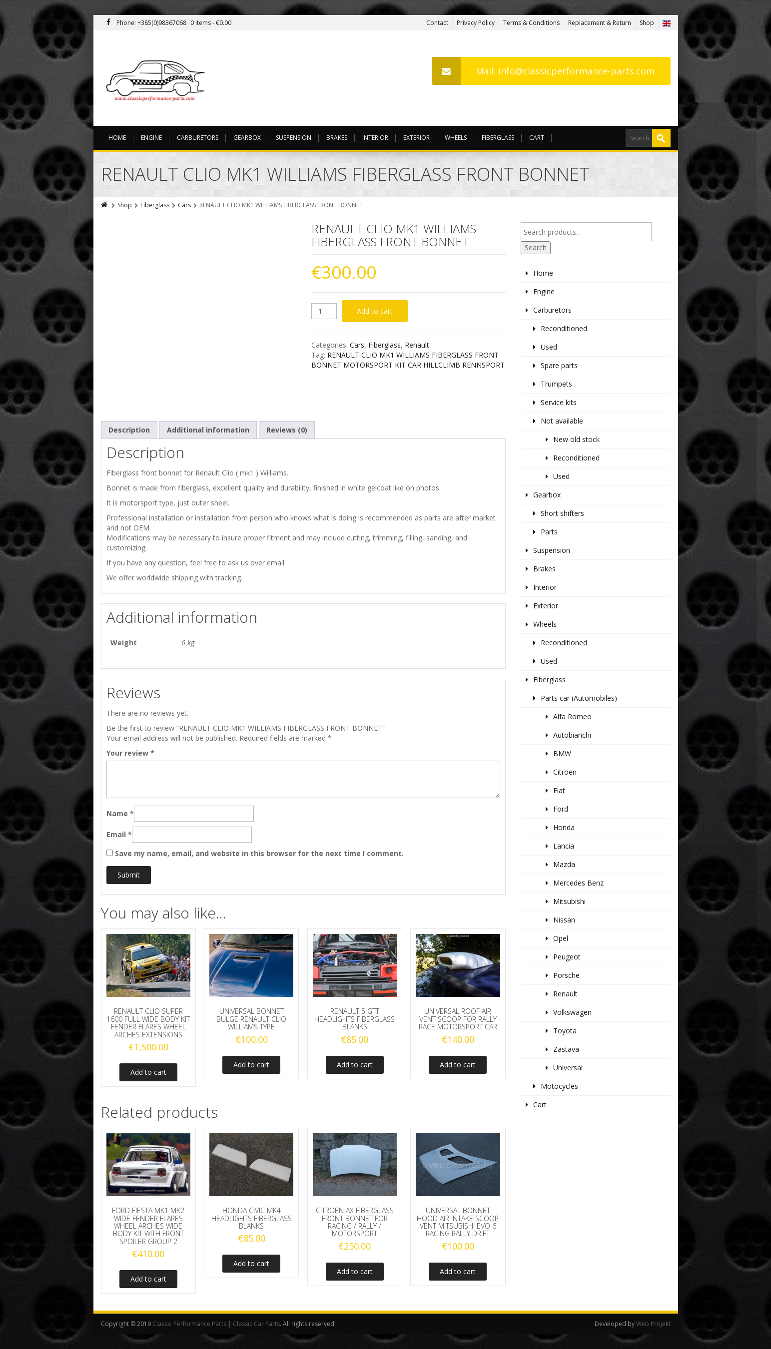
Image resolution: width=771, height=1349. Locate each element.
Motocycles (559, 1086)
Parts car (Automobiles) (579, 698)
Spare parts (559, 365)
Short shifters (562, 513)
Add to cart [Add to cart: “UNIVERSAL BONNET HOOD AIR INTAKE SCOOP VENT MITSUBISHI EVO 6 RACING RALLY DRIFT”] (458, 1271)
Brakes (336, 137)
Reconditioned (564, 328)
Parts (549, 531)
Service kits (559, 402)
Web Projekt (653, 1324)
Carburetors (197, 137)
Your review (130, 753)
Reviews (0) (286, 430)
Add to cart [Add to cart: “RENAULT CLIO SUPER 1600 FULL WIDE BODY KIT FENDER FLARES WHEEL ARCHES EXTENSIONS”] (148, 1072)
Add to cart (375, 311)
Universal (568, 1067)
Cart (536, 137)
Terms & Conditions (531, 22)
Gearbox (247, 137)
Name (120, 813)
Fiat (559, 790)
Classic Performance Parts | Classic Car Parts (216, 1324)
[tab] (129, 430)
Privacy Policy (476, 22)
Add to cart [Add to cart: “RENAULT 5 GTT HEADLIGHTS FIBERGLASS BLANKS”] (355, 1064)
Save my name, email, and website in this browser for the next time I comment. (259, 853)
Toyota (565, 1030)
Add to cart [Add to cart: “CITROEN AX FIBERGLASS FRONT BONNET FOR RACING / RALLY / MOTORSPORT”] (355, 1271)
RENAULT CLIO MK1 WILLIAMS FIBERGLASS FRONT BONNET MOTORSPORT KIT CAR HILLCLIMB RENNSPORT (408, 360)
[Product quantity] (324, 311)
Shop (647, 22)
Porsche (566, 975)
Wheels (456, 137)
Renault (417, 345)
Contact (437, 22)
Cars (184, 205)
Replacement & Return (599, 22)
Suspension (293, 137)
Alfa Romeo (572, 716)
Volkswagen (572, 1012)
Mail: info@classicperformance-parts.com (543, 71)
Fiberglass (498, 137)
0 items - (210, 22)
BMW (562, 753)
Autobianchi (572, 735)
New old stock (576, 439)
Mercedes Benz (578, 883)
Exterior (416, 137)
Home (117, 137)
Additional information (208, 430)
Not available (562, 421)
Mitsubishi (569, 901)
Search (536, 247)
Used (549, 347)
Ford (560, 809)
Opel (560, 938)
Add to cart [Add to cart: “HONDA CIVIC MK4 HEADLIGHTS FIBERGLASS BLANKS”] (251, 1263)
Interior (375, 137)
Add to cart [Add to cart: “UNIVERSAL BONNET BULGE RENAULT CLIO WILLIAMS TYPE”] (251, 1064)
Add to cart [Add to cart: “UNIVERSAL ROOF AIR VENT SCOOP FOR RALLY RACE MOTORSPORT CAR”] (458, 1064)
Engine (151, 137)
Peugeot (567, 956)
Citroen (565, 772)
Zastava (566, 1049)
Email (119, 834)
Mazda (564, 864)
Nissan (564, 919)
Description (129, 430)
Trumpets (556, 384)
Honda (564, 827)
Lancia (563, 846)
